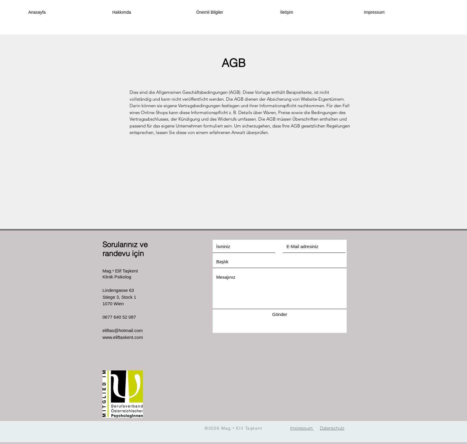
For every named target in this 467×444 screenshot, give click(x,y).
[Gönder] (280, 314)
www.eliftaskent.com (122, 337)
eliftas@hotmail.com (122, 330)
